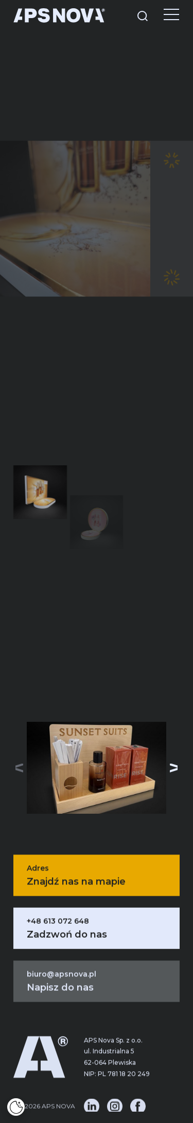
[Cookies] (16, 1107)
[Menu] (164, 15)
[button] (174, 767)
